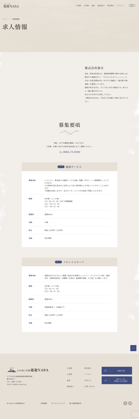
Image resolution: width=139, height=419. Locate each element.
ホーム (4, 19)
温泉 (93, 5)
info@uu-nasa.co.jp (19, 384)
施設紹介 (101, 5)
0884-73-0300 (71, 152)
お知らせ (87, 380)
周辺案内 (110, 5)
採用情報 (44, 403)
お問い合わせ (89, 386)
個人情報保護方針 (75, 403)
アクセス (120, 5)
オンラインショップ (58, 403)
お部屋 (78, 5)
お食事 (86, 5)
